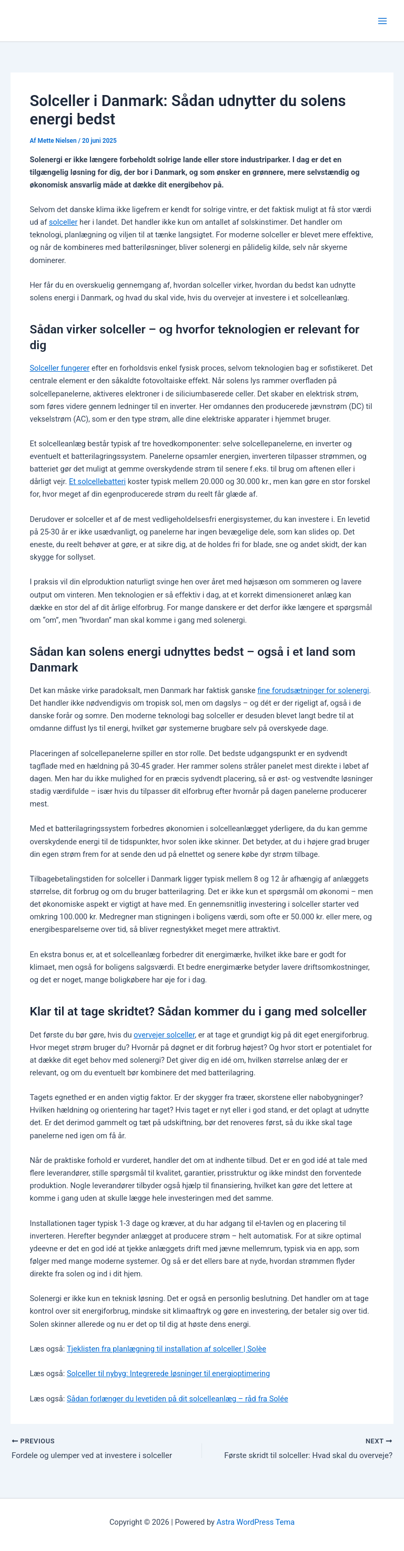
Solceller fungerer (59, 368)
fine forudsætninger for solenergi (313, 690)
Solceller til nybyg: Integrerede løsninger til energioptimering (168, 1373)
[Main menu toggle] (382, 21)
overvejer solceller (164, 1035)
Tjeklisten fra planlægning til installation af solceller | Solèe (166, 1349)
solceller (63, 222)
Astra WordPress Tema (256, 1522)
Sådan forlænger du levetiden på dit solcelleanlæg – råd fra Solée (177, 1398)
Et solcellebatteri (97, 481)
